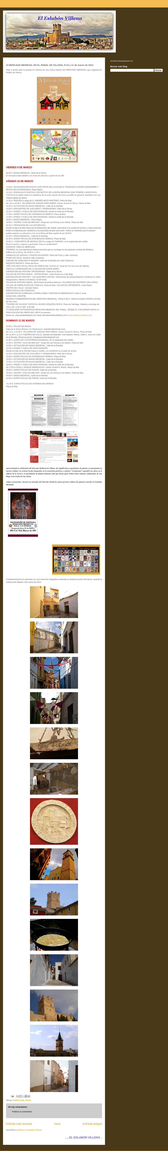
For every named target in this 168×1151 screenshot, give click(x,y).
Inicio (57, 1123)
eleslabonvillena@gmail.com (121, 61)
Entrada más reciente (19, 1123)
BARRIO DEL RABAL (22, 1100)
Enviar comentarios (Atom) (29, 1130)
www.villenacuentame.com (80, 315)
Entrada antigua (92, 1123)
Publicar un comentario (22, 1111)
